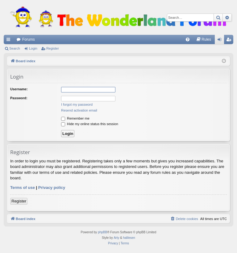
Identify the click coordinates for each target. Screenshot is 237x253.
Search (14, 48)
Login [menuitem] (221, 40)
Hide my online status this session (89, 124)
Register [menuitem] (230, 40)
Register (52, 48)
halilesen (129, 237)
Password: (18, 98)
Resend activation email (79, 110)
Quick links (9, 40)
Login (33, 48)
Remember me (75, 118)
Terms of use (22, 187)
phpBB (102, 232)
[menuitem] (187, 39)
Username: (19, 89)
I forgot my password (77, 104)
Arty (116, 237)
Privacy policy (51, 187)
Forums (28, 39)
